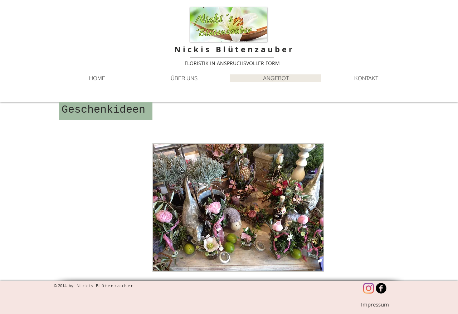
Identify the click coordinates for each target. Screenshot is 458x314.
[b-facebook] (381, 288)
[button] (238, 207)
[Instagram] (368, 288)
